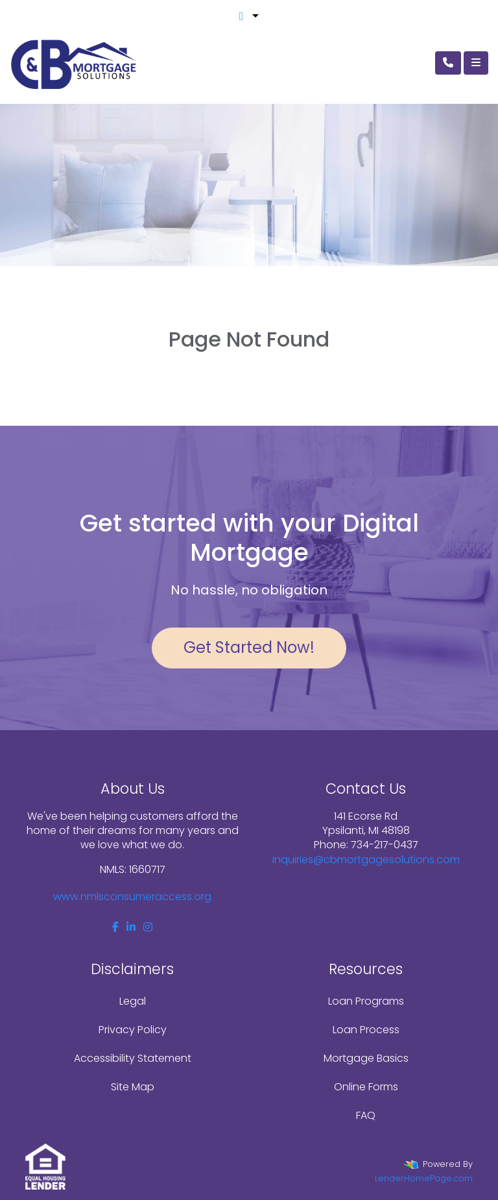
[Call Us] (448, 63)
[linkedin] (131, 927)
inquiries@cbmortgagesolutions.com (366, 859)
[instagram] (147, 927)
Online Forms (366, 1086)
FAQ (365, 1115)
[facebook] (115, 927)
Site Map (132, 1086)
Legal (132, 1001)
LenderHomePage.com (424, 1178)
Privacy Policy (133, 1029)
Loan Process (366, 1029)
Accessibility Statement (132, 1058)
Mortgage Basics (366, 1058)
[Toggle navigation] (476, 63)
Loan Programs (366, 1001)
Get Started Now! (249, 647)
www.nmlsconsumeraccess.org (132, 896)
